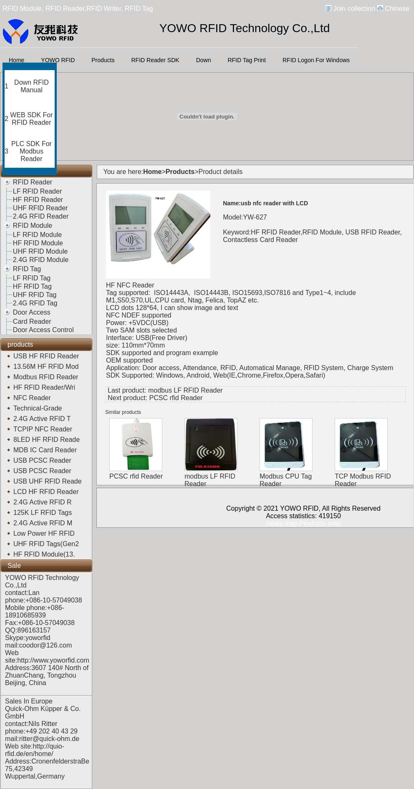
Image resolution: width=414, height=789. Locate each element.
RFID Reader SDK (155, 60)
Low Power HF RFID (45, 533)
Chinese (397, 8)
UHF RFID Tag (35, 294)
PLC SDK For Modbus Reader (31, 151)
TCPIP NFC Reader (43, 429)
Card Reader (32, 321)
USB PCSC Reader (43, 460)
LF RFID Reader (37, 191)
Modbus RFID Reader (46, 377)
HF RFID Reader (38, 199)
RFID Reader (32, 182)
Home (16, 60)
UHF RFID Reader (40, 208)
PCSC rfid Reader (176, 397)
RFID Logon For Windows (316, 60)
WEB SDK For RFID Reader (31, 118)
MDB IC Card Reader (46, 450)
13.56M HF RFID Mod (47, 366)
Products (102, 60)
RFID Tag (27, 268)
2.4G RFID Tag (35, 303)
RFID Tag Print (246, 60)
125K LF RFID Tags (43, 512)
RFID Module (32, 225)
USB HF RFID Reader (47, 356)
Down (203, 60)
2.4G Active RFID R (43, 502)
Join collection (354, 8)
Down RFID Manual (31, 86)
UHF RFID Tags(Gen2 (47, 543)
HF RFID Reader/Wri (45, 387)
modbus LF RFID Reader (185, 390)
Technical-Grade (39, 408)
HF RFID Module (38, 243)
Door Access (31, 312)
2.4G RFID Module (40, 259)
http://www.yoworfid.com (53, 660)
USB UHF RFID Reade (48, 481)
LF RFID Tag (31, 278)
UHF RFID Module (40, 251)
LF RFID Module (37, 234)
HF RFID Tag (32, 286)
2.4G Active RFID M (43, 523)
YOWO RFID (58, 60)
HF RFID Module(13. (45, 554)
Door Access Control (43, 329)
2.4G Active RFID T (43, 418)
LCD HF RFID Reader (47, 491)
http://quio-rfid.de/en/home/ (34, 750)
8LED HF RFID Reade (47, 439)
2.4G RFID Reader (40, 216)
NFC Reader (33, 397)
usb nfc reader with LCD (274, 203)
